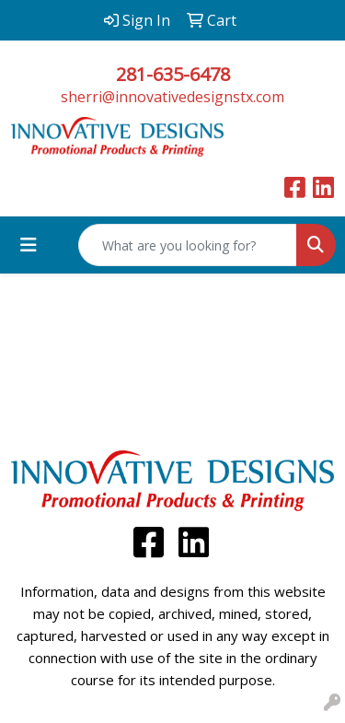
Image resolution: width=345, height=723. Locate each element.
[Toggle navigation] (28, 245)
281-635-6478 (173, 74)
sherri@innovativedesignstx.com (172, 97)
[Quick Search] (187, 245)
